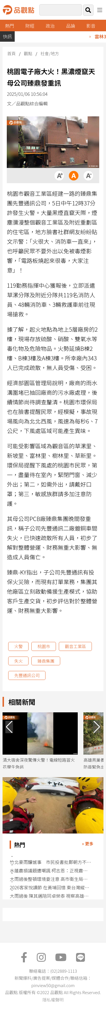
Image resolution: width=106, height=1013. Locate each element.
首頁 (11, 53)
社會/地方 (49, 53)
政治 (50, 25)
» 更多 (88, 843)
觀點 (28, 53)
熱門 (9, 25)
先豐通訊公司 (27, 675)
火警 (18, 646)
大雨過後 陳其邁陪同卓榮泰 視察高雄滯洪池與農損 (51, 896)
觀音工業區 (75, 646)
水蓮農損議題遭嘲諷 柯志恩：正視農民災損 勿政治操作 (51, 870)
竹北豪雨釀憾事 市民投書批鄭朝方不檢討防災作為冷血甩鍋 (51, 862)
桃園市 (43, 646)
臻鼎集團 (45, 661)
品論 (70, 25)
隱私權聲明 (53, 1000)
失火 (18, 661)
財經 (29, 25)
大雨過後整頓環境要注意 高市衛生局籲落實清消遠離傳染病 (51, 879)
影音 (90, 25)
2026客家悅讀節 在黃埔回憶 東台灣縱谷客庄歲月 (51, 887)
